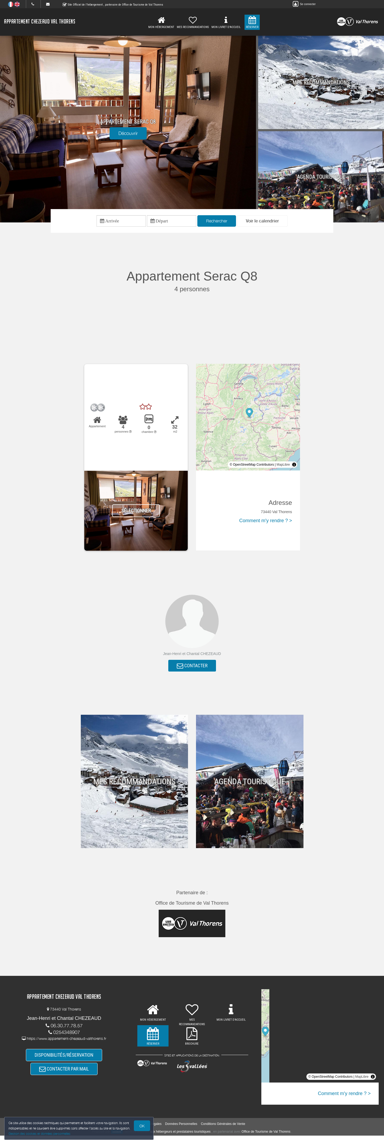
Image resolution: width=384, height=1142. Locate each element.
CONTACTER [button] (192, 669)
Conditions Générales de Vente (223, 1130)
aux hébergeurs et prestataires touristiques (180, 1138)
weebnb (116, 1138)
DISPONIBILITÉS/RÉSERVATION (64, 1061)
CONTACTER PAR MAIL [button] (64, 1078)
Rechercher (216, 222)
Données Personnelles (181, 1130)
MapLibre (283, 467)
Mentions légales (150, 1130)
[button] (262, 222)
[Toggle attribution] (294, 467)
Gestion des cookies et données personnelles (40, 1133)
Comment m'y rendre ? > (265, 523)
